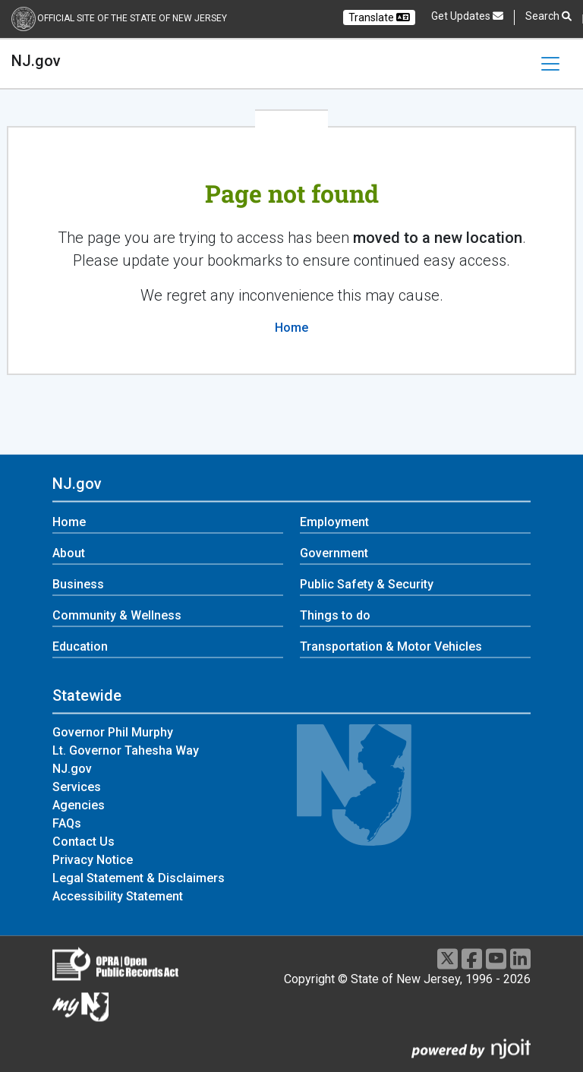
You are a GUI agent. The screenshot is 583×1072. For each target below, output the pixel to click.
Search (548, 16)
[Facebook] (472, 958)
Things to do (335, 616)
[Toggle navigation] (550, 64)
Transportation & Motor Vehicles (391, 647)
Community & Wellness (116, 616)
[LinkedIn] (520, 958)
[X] (447, 958)
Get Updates (467, 16)
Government (334, 554)
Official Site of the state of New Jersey (132, 18)
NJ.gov (36, 61)
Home (291, 327)
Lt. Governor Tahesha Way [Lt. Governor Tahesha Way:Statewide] (125, 750)
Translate (379, 17)
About (68, 554)
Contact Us (83, 841)
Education (80, 647)
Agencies (78, 805)
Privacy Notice (92, 860)
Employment (334, 523)
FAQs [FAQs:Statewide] (66, 823)
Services (76, 787)
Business (78, 585)
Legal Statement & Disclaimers (138, 878)
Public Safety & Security (366, 585)
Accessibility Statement (117, 896)
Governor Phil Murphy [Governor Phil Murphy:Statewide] (112, 732)
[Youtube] (496, 958)
